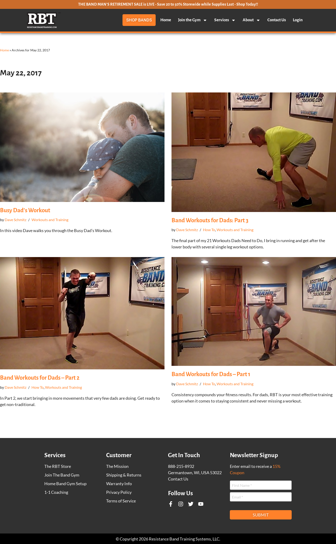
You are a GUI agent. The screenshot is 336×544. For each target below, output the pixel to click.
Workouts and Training (50, 219)
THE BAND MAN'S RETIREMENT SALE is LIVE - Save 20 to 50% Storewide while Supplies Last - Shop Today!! (168, 4)
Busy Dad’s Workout (25, 210)
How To (209, 229)
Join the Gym (192, 20)
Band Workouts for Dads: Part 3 (210, 220)
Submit (261, 514)
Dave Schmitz (15, 219)
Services (225, 20)
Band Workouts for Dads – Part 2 (40, 377)
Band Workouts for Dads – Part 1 (211, 374)
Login (298, 20)
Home (165, 20)
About (251, 20)
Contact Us (276, 20)
